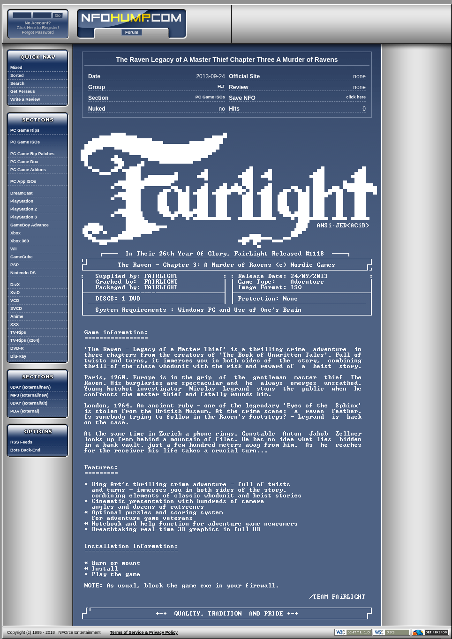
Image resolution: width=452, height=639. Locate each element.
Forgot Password (37, 32)
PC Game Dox (24, 161)
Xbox (15, 233)
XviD (15, 292)
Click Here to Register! (37, 27)
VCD (14, 300)
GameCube (21, 257)
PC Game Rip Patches (32, 153)
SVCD (16, 308)
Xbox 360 (19, 241)
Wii (13, 249)
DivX (15, 284)
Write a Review (25, 99)
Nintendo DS (23, 273)
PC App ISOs (23, 181)
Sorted (17, 75)
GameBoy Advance (29, 225)
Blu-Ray (18, 356)
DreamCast (21, 193)
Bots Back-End (25, 450)
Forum (131, 32)
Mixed (16, 67)
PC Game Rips (24, 130)
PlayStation (21, 201)
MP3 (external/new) (29, 395)
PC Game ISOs (25, 142)
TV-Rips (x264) (24, 340)
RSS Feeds (21, 442)
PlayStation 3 (23, 217)
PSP (14, 265)
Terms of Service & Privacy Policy (144, 632)
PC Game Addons (28, 169)
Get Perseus (22, 91)
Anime (16, 316)
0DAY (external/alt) (28, 403)
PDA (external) (24, 411)
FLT (221, 86)
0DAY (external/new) (30, 387)
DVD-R (17, 348)
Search (17, 83)
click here (356, 97)
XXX (14, 324)
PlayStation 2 (23, 209)
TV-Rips (18, 332)
